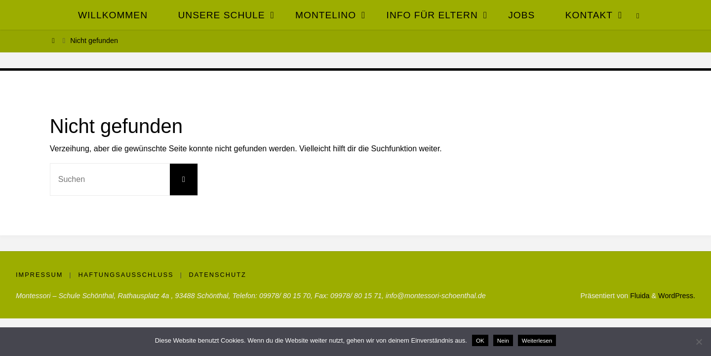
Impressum (39, 274)
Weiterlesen (537, 340)
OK (480, 340)
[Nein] (699, 342)
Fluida (638, 296)
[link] (638, 15)
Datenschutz (217, 274)
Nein (503, 340)
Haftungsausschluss (125, 274)
